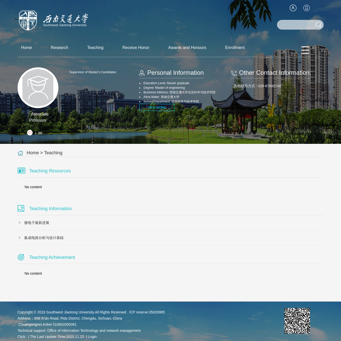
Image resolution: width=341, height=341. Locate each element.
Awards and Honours (187, 47)
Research (59, 47)
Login (92, 337)
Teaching (95, 47)
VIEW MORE (157, 107)
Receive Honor (135, 47)
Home (26, 47)
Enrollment (235, 47)
